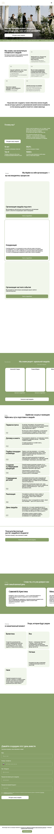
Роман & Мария (35, 369)
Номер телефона (6, 760)
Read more (12, 603)
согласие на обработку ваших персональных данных (33, 827)
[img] (35, 380)
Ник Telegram (5, 769)
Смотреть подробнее (40, 392)
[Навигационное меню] (51, 3)
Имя (2, 753)
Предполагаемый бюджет (8, 785)
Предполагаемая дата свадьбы (10, 777)
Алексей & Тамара (15, 369)
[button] (27, 258)
